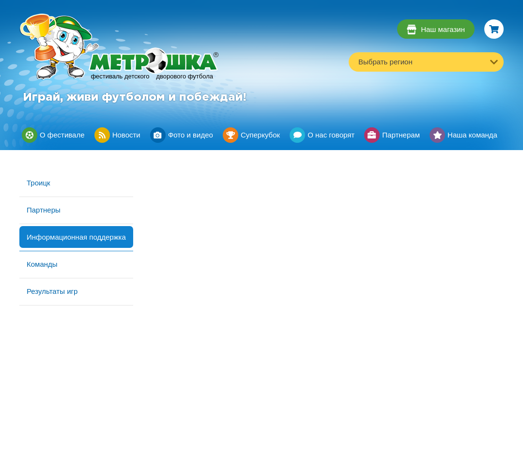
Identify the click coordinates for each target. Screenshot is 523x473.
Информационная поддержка (76, 237)
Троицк (38, 183)
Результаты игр (52, 291)
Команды (42, 264)
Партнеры (44, 210)
